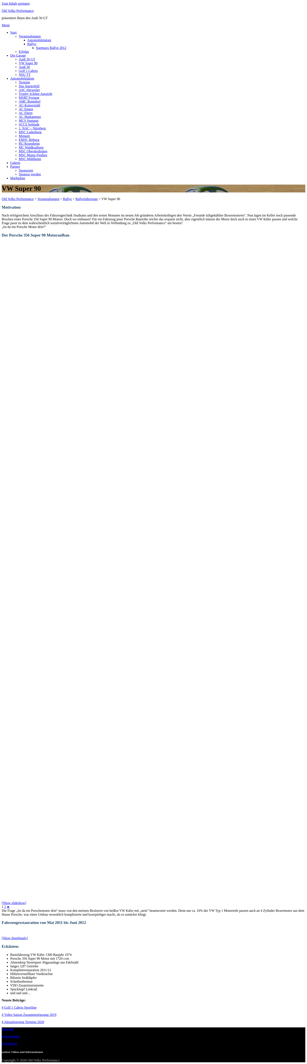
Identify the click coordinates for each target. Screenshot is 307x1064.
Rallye (31, 44)
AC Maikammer (30, 117)
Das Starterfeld (29, 86)
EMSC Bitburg (29, 140)
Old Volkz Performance (18, 11)
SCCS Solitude (29, 124)
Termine (24, 82)
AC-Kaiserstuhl (29, 105)
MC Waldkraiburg (31, 147)
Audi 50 (24, 67)
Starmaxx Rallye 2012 (51, 48)
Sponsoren (26, 170)
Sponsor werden (30, 174)
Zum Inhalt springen (16, 3)
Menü (6, 25)
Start (13, 32)
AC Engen (26, 109)
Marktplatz (17, 178)
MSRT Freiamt (29, 97)
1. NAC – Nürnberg (32, 128)
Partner (15, 166)
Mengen (24, 136)
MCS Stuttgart (29, 120)
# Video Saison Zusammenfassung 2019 (29, 1015)
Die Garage (18, 55)
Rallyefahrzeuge (86, 199)
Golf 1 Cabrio (28, 71)
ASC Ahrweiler (29, 90)
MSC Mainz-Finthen (33, 155)
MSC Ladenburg (30, 132)
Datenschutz (11, 1036)
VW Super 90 (28, 63)
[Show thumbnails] (15, 938)
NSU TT (24, 74)
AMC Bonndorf (30, 101)
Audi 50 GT (27, 59)
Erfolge (24, 51)
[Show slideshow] (14, 903)
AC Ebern (25, 113)
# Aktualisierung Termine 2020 (23, 1022)
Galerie (15, 163)
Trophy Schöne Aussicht (35, 94)
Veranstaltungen (30, 36)
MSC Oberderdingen (33, 151)
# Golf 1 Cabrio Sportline (19, 1007)
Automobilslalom (39, 40)
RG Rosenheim (29, 143)
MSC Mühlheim (30, 159)
